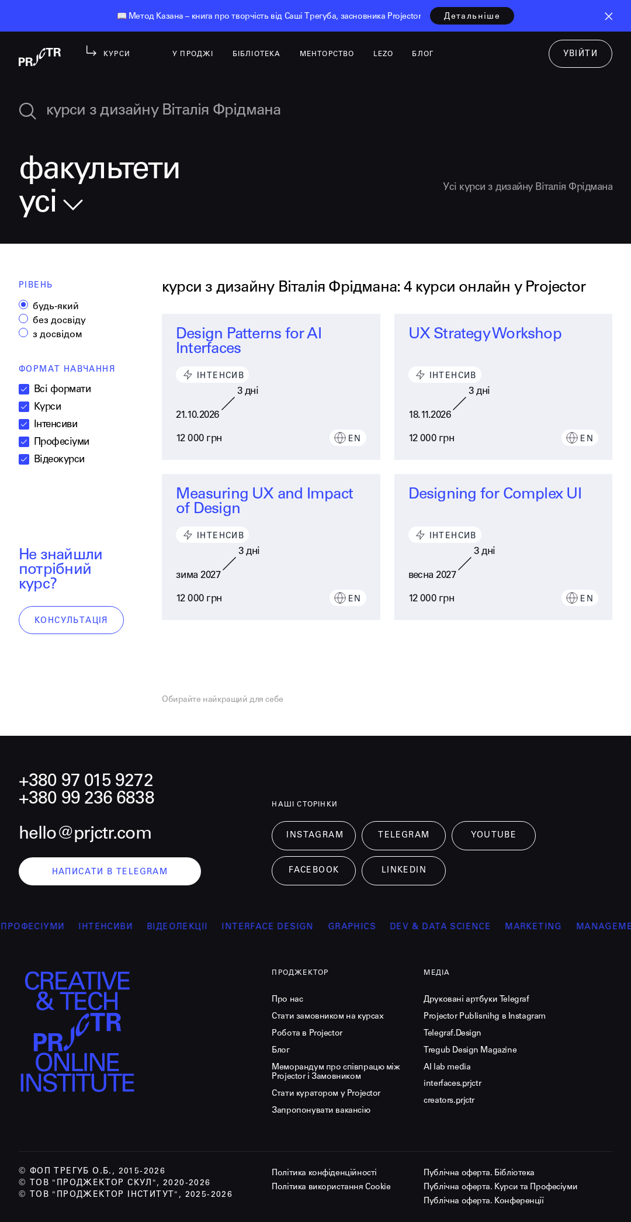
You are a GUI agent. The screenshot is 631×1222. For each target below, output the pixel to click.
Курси (47, 408)
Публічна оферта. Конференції (483, 1201)
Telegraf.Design (452, 1034)
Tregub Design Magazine (470, 1051)
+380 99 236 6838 (86, 799)
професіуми (56, 927)
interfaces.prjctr (452, 1084)
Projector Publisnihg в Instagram (485, 1017)
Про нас (287, 1000)
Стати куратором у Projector (326, 1094)
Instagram (315, 836)
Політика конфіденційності (324, 1173)
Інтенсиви (55, 425)
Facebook (314, 871)
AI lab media (447, 1068)
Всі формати (62, 390)
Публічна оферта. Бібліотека (479, 1173)
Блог (280, 1051)
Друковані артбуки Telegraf (476, 1000)
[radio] (23, 304)
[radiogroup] (71, 321)
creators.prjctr (449, 1101)
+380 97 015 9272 (86, 782)
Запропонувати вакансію (321, 1111)
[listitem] (269, 17)
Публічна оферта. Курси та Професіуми (500, 1187)
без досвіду (59, 321)
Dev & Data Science (463, 927)
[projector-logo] (138, 1035)
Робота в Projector (307, 1034)
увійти (580, 54)
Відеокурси (59, 460)
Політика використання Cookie (331, 1187)
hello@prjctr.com (85, 834)
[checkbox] (24, 389)
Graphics (375, 927)
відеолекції (200, 927)
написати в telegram (110, 872)
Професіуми (61, 443)
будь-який (56, 306)
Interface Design (291, 927)
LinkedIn (404, 871)
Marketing (556, 927)
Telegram (403, 836)
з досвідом (57, 335)
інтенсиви (129, 927)
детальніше (472, 17)
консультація (71, 621)
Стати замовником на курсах (327, 1017)
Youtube (493, 836)
